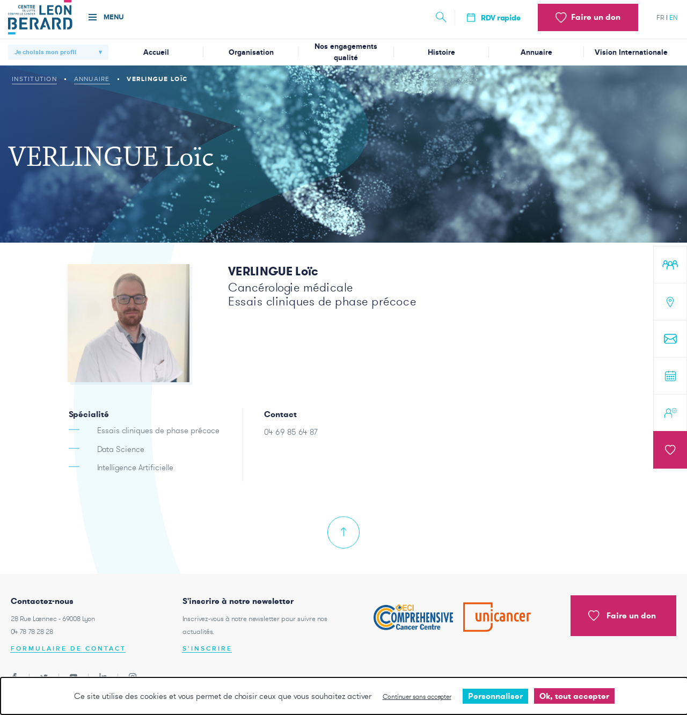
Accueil (156, 52)
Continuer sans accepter (417, 696)
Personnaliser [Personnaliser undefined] (495, 696)
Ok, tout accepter (574, 696)
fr (660, 17)
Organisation (251, 52)
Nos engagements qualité (346, 52)
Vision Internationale (631, 52)
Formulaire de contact (68, 649)
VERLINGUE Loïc (273, 271)
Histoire (441, 52)
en (673, 17)
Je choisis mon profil (45, 52)
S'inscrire (207, 649)
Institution (34, 79)
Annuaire (536, 52)
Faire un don (622, 615)
